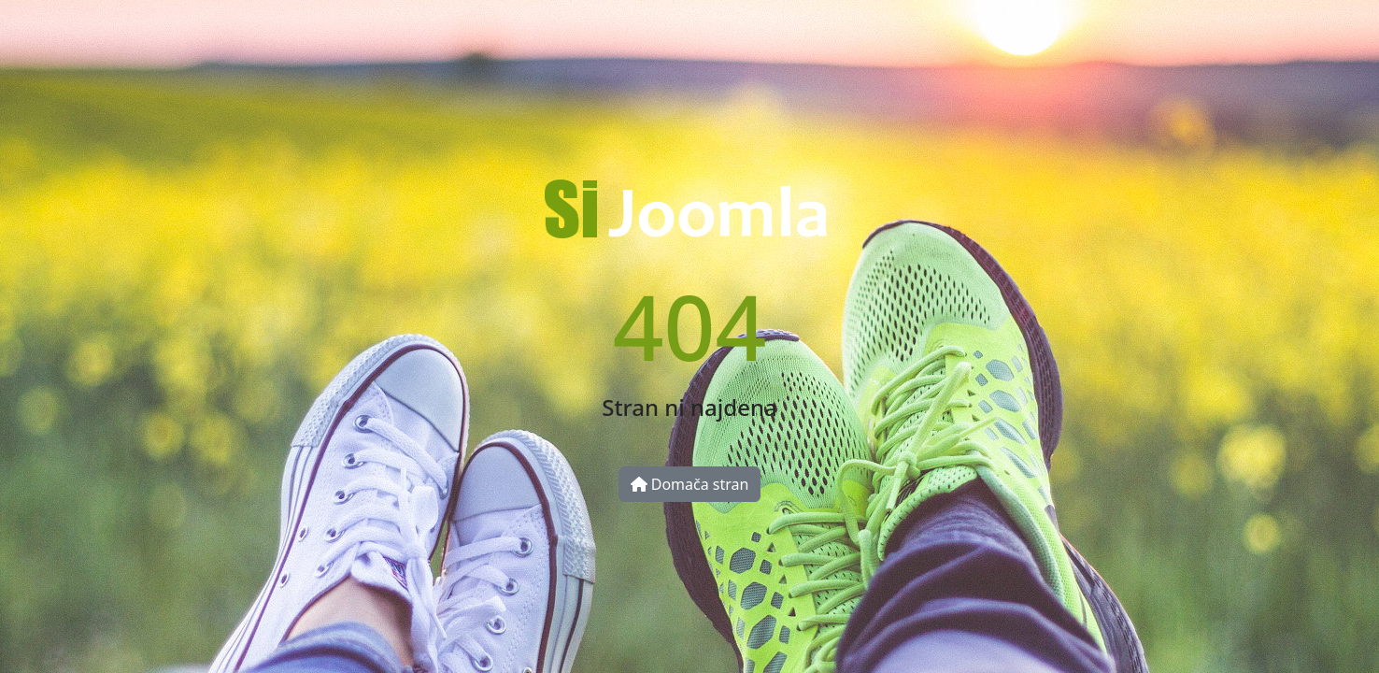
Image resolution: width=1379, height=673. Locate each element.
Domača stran (690, 484)
